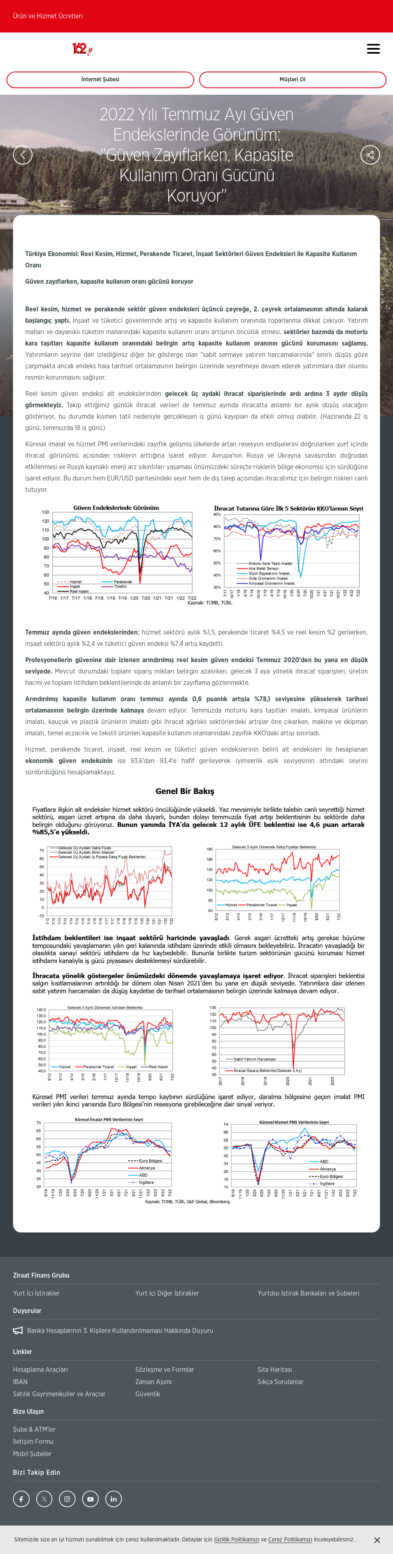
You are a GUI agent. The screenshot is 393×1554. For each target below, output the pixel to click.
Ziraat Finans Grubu (41, 1275)
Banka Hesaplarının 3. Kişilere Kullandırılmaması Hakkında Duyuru (120, 1331)
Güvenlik (147, 1394)
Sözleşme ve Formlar (164, 1370)
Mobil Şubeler (32, 1454)
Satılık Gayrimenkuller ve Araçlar (59, 1394)
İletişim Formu (33, 1442)
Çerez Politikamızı (290, 1540)
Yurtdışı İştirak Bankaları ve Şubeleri (309, 1293)
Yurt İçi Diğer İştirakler (167, 1293)
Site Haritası (275, 1370)
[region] (196, 1331)
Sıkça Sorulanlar (281, 1382)
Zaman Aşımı (153, 1382)
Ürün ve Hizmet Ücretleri (48, 16)
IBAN (20, 1382)
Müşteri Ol (300, 82)
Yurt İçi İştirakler (36, 1293)
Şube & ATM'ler (34, 1429)
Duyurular (27, 1311)
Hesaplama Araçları (40, 1370)
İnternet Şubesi (104, 82)
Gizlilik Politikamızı (236, 1540)
